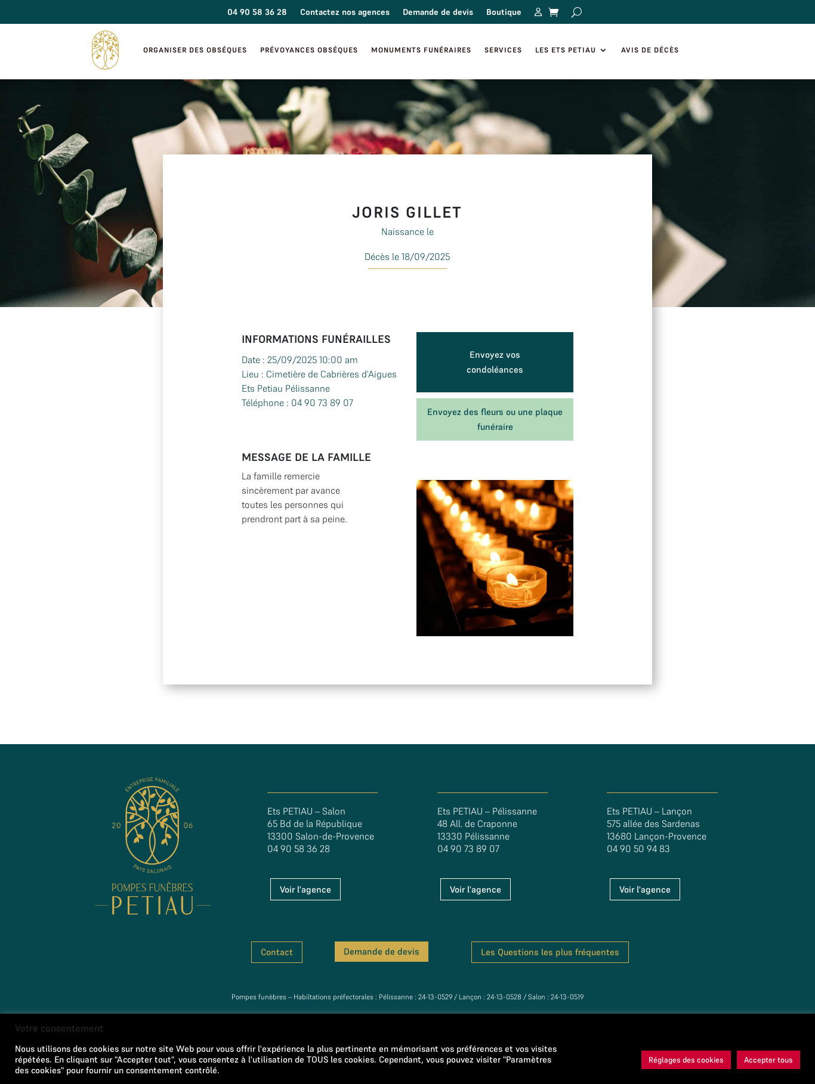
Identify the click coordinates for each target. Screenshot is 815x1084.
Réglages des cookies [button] (686, 1060)
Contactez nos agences (345, 12)
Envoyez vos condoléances (495, 362)
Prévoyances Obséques (309, 49)
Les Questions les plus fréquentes (550, 952)
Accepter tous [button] (768, 1060)
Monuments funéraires (421, 49)
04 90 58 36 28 (257, 12)
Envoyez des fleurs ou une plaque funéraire (495, 419)
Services (503, 49)
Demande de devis (438, 12)
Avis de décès (650, 49)
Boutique (503, 12)
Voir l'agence (305, 889)
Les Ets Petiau (565, 49)
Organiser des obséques (195, 49)
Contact (277, 952)
